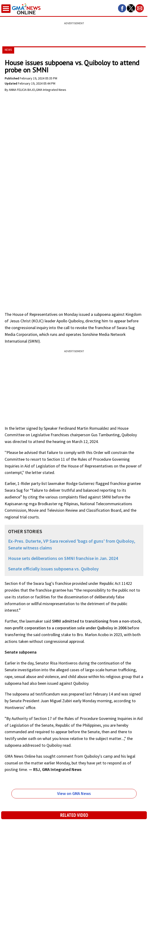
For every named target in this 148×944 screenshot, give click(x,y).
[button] (122, 8)
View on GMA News (74, 793)
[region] (74, 31)
